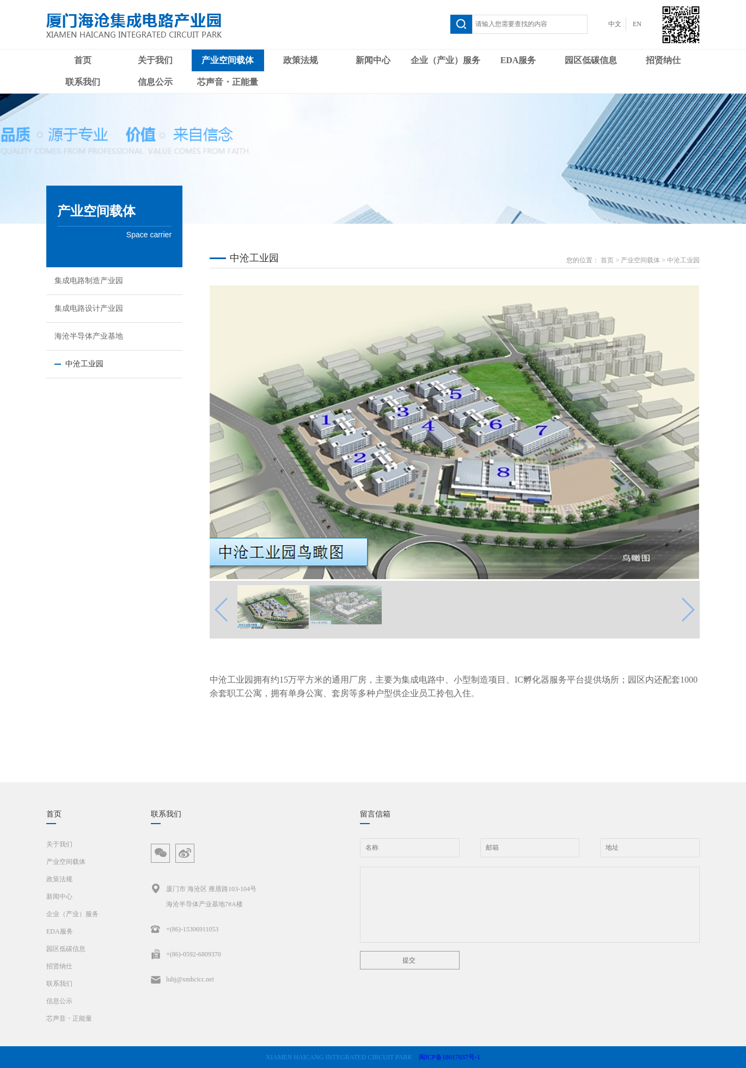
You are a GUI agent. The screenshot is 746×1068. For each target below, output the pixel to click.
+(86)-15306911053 (184, 929)
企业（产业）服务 (445, 60)
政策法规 (300, 60)
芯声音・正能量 (227, 82)
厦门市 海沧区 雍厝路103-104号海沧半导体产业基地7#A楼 (203, 894)
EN (637, 24)
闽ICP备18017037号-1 (449, 1057)
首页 (82, 60)
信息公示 (155, 82)
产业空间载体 (227, 60)
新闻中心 (373, 60)
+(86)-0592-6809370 (186, 954)
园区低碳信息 (591, 60)
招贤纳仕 (663, 60)
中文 (614, 24)
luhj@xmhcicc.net (182, 979)
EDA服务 (518, 60)
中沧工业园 (683, 260)
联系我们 (82, 82)
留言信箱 (375, 814)
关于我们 (155, 60)
